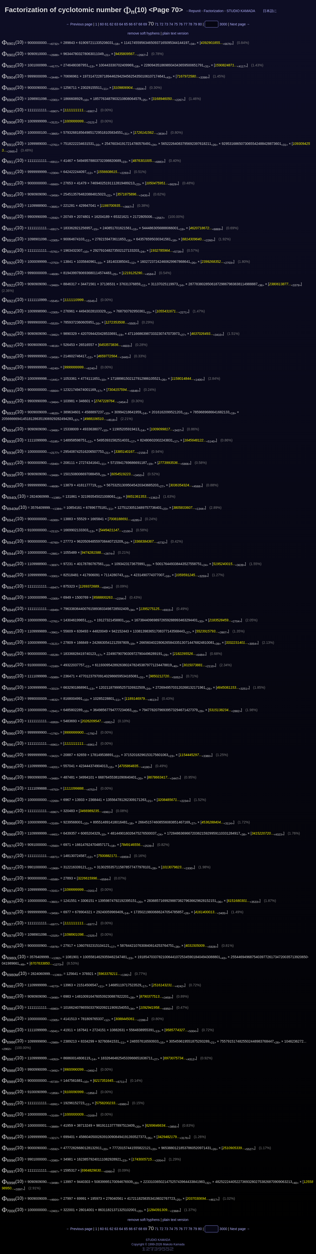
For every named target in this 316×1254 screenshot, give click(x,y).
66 (131, 24)
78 (190, 24)
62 (112, 24)
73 (166, 24)
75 (176, 24)
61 (107, 24)
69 (145, 24)
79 (195, 24)
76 (181, 24)
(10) (12, 42)
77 (186, 24)
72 (161, 24)
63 (116, 24)
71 (157, 24)
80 (200, 24)
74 (171, 24)
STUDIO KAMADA (241, 11)
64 (121, 24)
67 (136, 24)
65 (126, 24)
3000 (223, 24)
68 (140, 24)
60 (102, 24)
